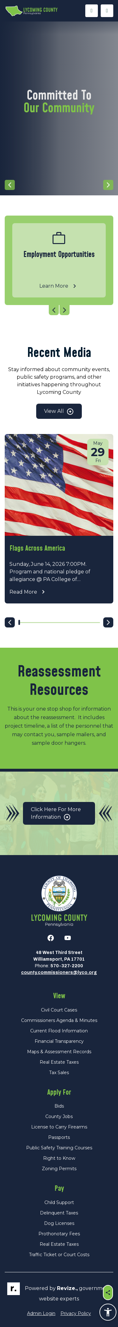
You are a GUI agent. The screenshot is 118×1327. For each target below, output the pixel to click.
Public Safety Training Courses (59, 1148)
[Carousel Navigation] (59, 185)
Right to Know (59, 1158)
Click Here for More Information (56, 813)
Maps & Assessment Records (59, 1052)
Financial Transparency (59, 1041)
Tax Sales (59, 1072)
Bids (59, 1106)
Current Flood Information (59, 1031)
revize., (67, 1288)
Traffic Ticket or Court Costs (59, 1254)
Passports (59, 1137)
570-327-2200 (66, 965)
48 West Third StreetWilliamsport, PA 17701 (59, 956)
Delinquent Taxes (59, 1213)
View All (59, 411)
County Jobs (59, 1116)
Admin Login (41, 1313)
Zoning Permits (59, 1168)
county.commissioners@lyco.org (59, 972)
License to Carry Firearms (59, 1127)
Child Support (59, 1202)
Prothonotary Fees (59, 1234)
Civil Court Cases (59, 1010)
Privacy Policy (75, 1313)
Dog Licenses (59, 1223)
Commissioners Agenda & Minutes (59, 1020)
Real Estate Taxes (59, 1062)
